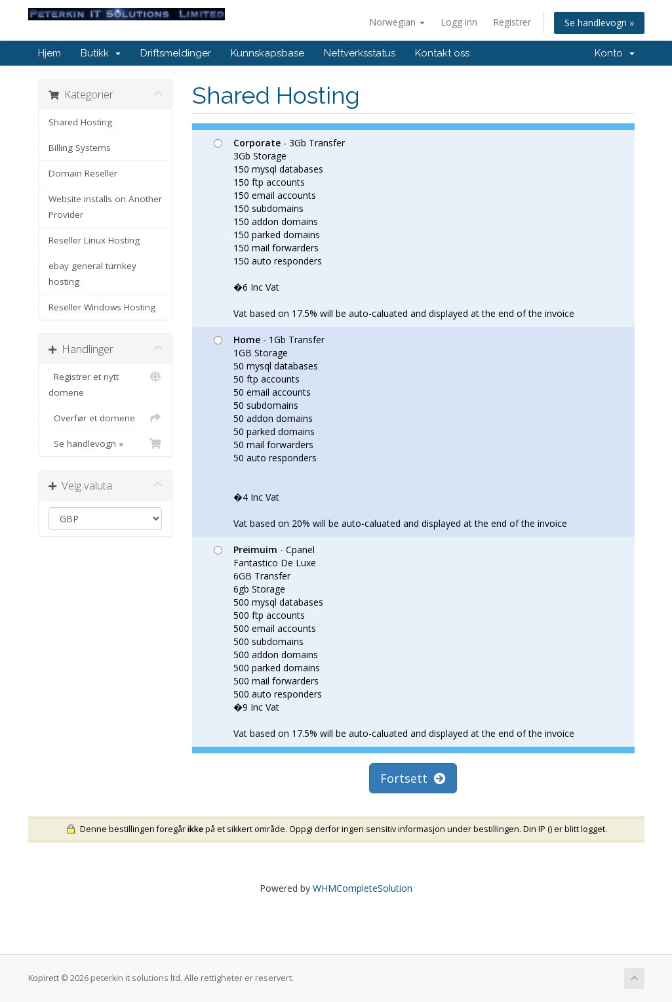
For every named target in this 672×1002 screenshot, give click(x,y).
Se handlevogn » (599, 22)
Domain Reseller (83, 173)
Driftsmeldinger (175, 53)
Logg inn (459, 22)
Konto (615, 53)
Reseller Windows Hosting (102, 307)
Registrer (512, 22)
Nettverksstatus (359, 53)
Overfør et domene (105, 418)
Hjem (49, 53)
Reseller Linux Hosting (94, 240)
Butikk (101, 53)
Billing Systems (80, 148)
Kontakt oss (442, 53)
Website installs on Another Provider (105, 206)
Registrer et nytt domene (105, 383)
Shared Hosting (80, 122)
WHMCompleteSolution (362, 888)
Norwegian (397, 22)
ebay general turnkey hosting (92, 273)
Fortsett (413, 778)
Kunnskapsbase (267, 53)
